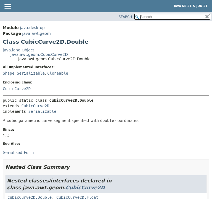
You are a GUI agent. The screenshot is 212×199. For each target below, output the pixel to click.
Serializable (31, 73)
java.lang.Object (18, 50)
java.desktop (32, 27)
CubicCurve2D (17, 89)
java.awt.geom (36, 33)
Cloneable (57, 73)
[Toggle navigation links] (7, 7)
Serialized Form (18, 152)
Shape (8, 73)
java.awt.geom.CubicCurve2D (39, 54)
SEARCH (125, 17)
